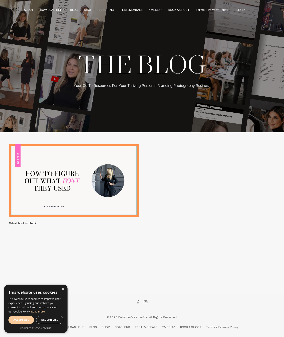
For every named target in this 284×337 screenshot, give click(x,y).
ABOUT (29, 10)
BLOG (74, 10)
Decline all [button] (49, 320)
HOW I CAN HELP (52, 10)
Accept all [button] (21, 320)
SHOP (88, 10)
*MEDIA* (155, 10)
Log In (240, 10)
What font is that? (23, 223)
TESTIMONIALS (131, 10)
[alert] (36, 309)
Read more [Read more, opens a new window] (38, 311)
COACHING (106, 10)
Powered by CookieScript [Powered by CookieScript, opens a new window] (35, 328)
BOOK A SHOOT (178, 10)
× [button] (62, 289)
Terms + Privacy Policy (212, 10)
